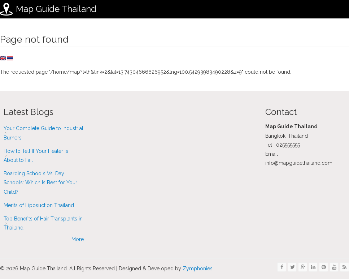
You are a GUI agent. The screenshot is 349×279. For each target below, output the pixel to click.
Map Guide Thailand (56, 9)
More (77, 239)
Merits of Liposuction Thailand (39, 205)
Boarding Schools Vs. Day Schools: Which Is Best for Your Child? (40, 182)
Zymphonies (197, 268)
